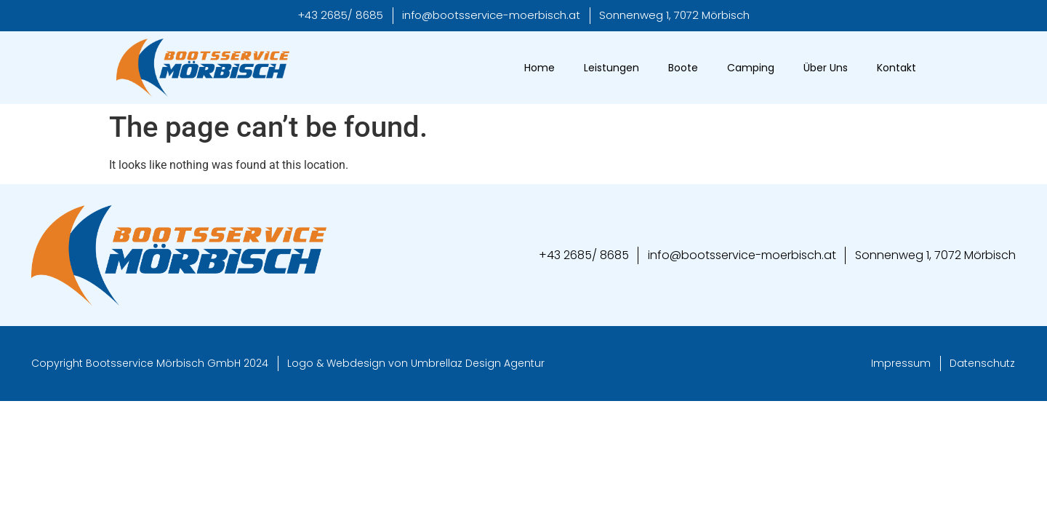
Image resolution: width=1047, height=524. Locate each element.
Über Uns (825, 67)
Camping (750, 67)
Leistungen (611, 67)
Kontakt (896, 67)
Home (539, 67)
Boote (683, 67)
